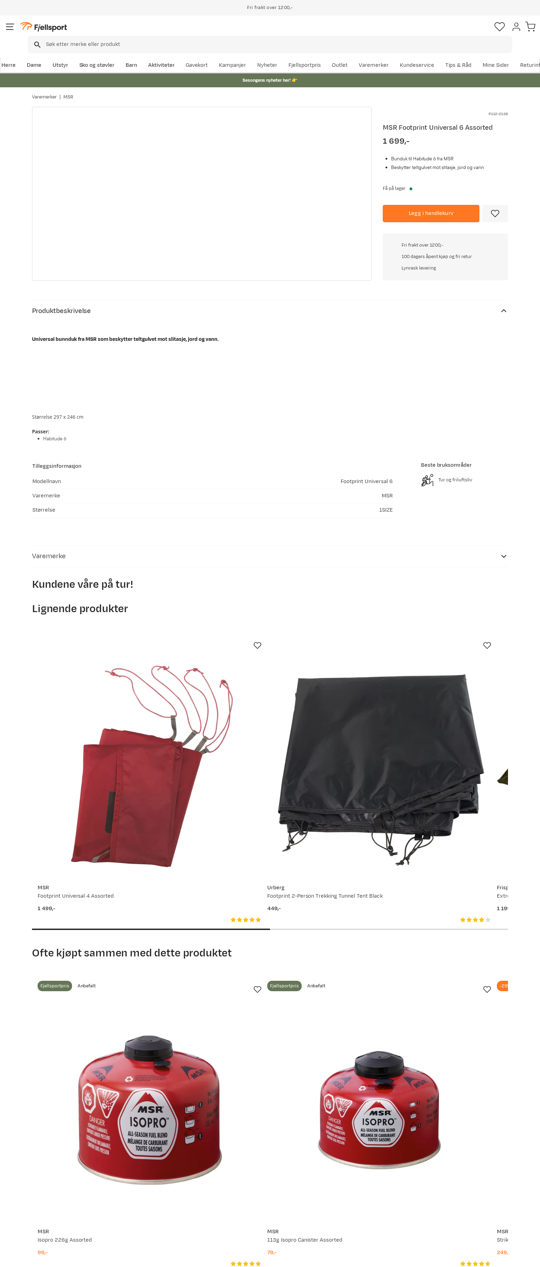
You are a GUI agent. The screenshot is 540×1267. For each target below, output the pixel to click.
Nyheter (341, 54)
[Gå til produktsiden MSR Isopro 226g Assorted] (85, 945)
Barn (162, 54)
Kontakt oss (54, 1220)
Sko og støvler (128, 54)
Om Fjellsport (248, 1164)
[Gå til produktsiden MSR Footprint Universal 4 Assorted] (85, 704)
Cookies (526, 1257)
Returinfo (51, 1186)
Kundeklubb (246, 1175)
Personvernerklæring (452, 1257)
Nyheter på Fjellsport (161, 1175)
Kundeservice (491, 54)
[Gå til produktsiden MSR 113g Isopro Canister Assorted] (208, 945)
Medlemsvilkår (250, 1186)
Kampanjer (306, 54)
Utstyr (91, 54)
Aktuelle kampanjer (159, 1164)
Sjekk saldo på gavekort (68, 1175)
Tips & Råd (52, 1198)
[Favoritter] (459, 33)
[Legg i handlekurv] (431, 203)
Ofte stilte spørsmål (64, 1164)
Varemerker (448, 54)
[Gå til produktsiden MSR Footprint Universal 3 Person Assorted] (455, 704)
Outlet (414, 54)
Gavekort (146, 1198)
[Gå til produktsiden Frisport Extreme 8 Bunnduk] (331, 704)
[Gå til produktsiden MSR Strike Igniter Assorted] (331, 945)
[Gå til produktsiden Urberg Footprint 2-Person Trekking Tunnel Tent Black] (208, 704)
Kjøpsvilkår (495, 1257)
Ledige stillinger (251, 1198)
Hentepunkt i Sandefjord (69, 1209)
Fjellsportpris (378, 54)
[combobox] (276, 33)
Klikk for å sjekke (445, 300)
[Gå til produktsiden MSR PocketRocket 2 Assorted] (455, 945)
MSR (68, 90)
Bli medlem (479, 1104)
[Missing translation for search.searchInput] (139, 33)
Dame (64, 54)
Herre (39, 54)
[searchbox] (284, 33)
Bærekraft (244, 1209)
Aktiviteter (192, 54)
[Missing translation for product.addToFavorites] (495, 203)
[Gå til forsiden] (67, 32)
